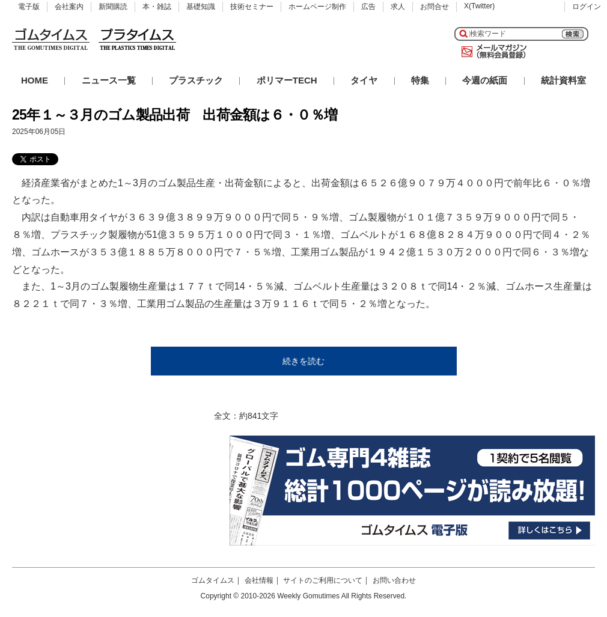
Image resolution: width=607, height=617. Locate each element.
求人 (398, 6)
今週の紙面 (484, 80)
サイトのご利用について (322, 580)
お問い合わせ (394, 580)
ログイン (586, 6)
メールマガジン (492, 51)
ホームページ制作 (317, 6)
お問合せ (434, 6)
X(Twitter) (479, 6)
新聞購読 (113, 6)
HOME (34, 80)
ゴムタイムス (212, 580)
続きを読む (303, 361)
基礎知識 (200, 6)
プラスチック (196, 80)
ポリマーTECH (287, 80)
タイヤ (363, 80)
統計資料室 (563, 80)
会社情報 (259, 580)
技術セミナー (251, 6)
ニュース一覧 (109, 80)
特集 (420, 80)
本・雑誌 (156, 6)
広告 (368, 6)
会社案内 (69, 6)
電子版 (29, 6)
